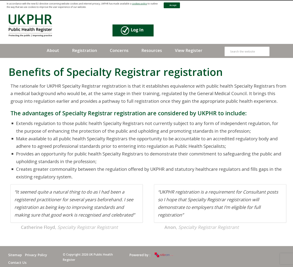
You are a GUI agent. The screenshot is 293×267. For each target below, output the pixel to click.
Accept (171, 5)
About (53, 50)
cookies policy (139, 3)
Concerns (119, 50)
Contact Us (17, 262)
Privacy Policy (36, 255)
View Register (188, 50)
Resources (151, 50)
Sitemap (15, 255)
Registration (84, 50)
